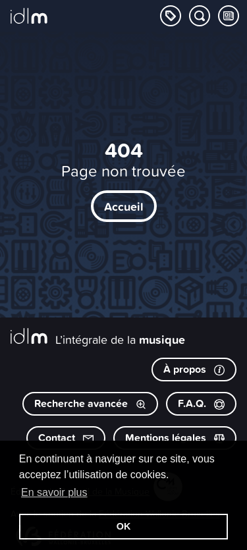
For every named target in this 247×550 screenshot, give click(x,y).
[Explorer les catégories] (170, 15)
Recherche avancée (90, 403)
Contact (66, 437)
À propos (194, 369)
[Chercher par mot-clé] (199, 15)
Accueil (124, 206)
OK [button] (124, 526)
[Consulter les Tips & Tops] (228, 15)
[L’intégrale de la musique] (29, 17)
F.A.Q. (201, 403)
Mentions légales (175, 437)
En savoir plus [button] (54, 492)
